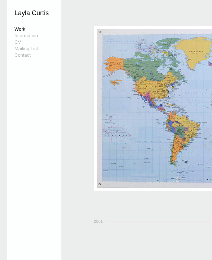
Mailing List (26, 48)
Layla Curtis (31, 13)
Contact (22, 55)
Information (26, 35)
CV (17, 42)
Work (19, 29)
